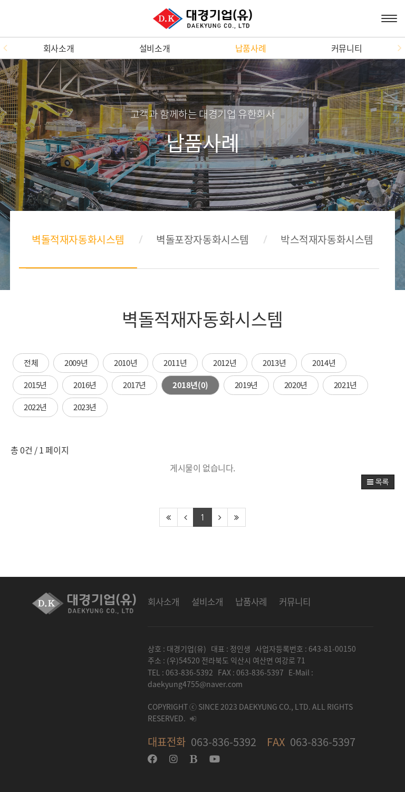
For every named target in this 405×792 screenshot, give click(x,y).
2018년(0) (190, 385)
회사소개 (58, 48)
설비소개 (154, 48)
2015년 (35, 385)
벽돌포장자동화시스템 (202, 239)
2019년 (246, 385)
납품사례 (250, 48)
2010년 (125, 363)
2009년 (76, 363)
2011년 (175, 363)
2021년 (345, 385)
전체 (31, 363)
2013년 (274, 363)
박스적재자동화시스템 (327, 239)
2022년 (35, 407)
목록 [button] (378, 482)
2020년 (295, 385)
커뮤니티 (346, 48)
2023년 (85, 407)
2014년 (323, 363)
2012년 (224, 363)
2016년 (85, 385)
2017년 (134, 385)
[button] (5, 48)
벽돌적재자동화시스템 (78, 239)
